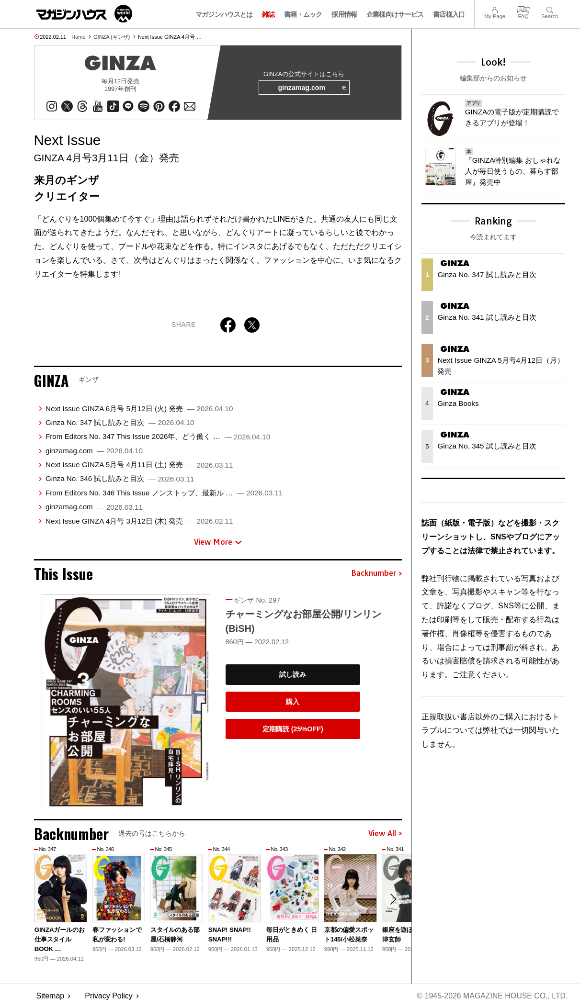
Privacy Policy (109, 996)
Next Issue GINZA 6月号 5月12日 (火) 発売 (139, 408)
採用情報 (344, 14)
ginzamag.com (312, 88)
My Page (494, 8)
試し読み (292, 675)
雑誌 (268, 14)
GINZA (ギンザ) (111, 37)
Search (549, 8)
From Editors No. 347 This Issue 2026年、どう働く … (157, 437)
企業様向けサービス (395, 14)
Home (78, 37)
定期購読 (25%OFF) (292, 729)
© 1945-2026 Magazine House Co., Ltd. (492, 996)
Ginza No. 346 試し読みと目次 (119, 479)
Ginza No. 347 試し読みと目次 (119, 423)
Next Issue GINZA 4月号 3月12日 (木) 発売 (139, 521)
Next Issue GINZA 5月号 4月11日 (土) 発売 (139, 465)
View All (385, 833)
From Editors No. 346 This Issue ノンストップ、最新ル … (164, 493)
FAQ (523, 8)
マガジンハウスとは (224, 14)
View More (218, 542)
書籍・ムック (303, 14)
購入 (292, 702)
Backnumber (376, 574)
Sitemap (50, 996)
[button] (393, 899)
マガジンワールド (84, 13)
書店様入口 (449, 14)
